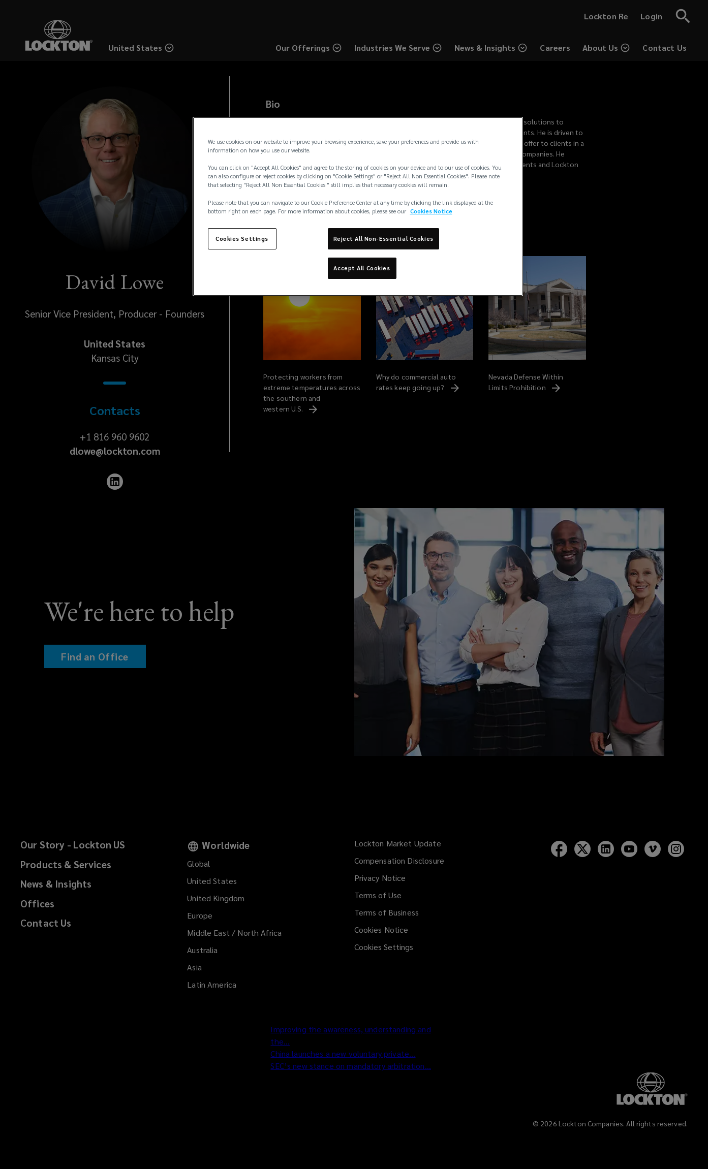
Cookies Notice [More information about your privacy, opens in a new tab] (431, 211)
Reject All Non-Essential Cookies (383, 238)
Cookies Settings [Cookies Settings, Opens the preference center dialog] (242, 238)
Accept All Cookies (361, 268)
